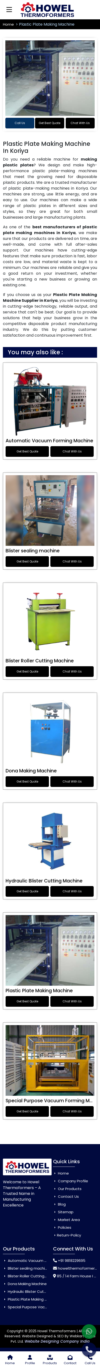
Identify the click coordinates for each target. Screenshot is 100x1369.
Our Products (67, 1188)
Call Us (20, 123)
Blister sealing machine (33, 551)
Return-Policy (67, 1235)
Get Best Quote (49, 123)
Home (9, 24)
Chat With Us (80, 123)
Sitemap (63, 1211)
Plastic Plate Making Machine (39, 990)
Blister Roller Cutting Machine (40, 661)
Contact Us (66, 1196)
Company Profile (70, 1181)
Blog (59, 1204)
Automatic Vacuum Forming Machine (49, 440)
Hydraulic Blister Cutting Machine (44, 881)
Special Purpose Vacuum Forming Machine (43, 1307)
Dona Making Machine (31, 771)
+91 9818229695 (71, 1260)
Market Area (66, 1219)
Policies (62, 1227)
